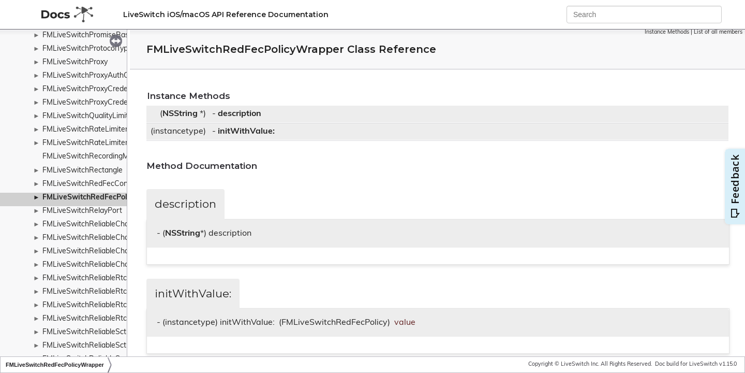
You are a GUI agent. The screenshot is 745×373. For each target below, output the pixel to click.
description (239, 114)
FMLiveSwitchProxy (75, 62)
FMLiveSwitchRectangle (82, 171)
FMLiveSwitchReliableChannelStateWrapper (116, 251)
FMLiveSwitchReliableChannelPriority (104, 238)
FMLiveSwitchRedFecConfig (89, 184)
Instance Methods (667, 32)
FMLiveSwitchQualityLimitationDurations (109, 116)
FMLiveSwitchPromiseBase (87, 35)
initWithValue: (246, 131)
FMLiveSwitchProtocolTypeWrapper (101, 49)
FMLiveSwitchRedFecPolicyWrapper (105, 198)
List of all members (718, 32)
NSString (180, 114)
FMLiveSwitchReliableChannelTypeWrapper (115, 265)
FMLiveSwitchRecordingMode (91, 157)
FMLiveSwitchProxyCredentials (93, 89)
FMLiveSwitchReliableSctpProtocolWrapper (114, 346)
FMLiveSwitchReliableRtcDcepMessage (108, 305)
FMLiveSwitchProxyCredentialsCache (104, 103)
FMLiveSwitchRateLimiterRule (92, 143)
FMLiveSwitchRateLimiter (85, 130)
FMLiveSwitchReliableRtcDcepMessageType (115, 319)
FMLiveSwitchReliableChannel (92, 224)
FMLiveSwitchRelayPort (82, 211)
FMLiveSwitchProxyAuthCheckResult (104, 76)
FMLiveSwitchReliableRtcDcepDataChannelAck (121, 278)
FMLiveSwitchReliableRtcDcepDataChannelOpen (123, 292)
